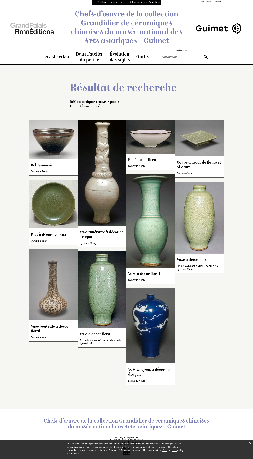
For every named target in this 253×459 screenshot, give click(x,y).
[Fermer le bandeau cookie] (250, 443)
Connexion (217, 2)
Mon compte (205, 2)
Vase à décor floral (95, 334)
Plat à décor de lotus (48, 235)
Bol (42, 166)
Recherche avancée (185, 50)
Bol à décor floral (142, 160)
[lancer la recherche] (206, 57)
